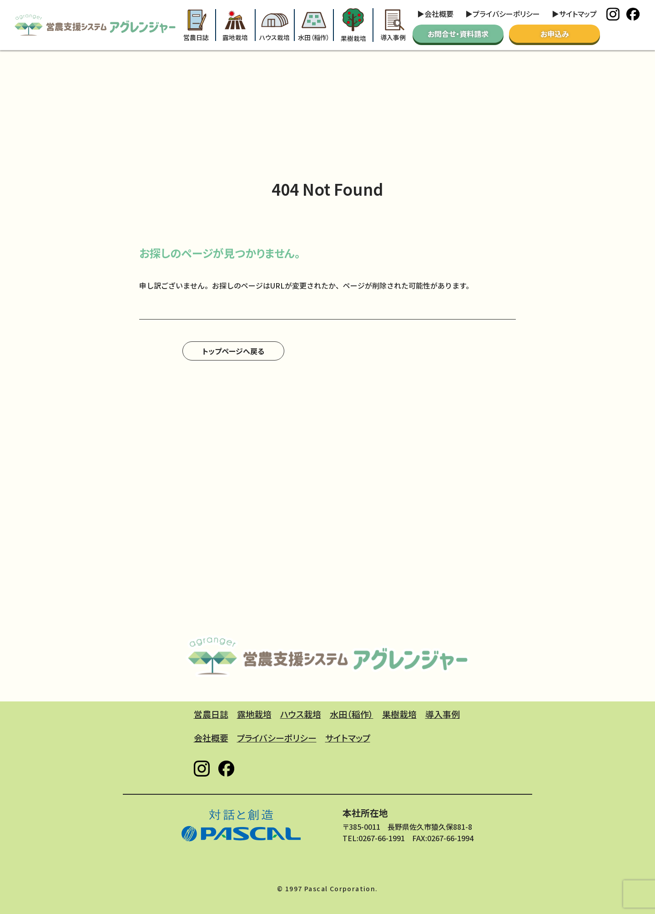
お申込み (554, 33)
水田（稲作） (314, 25)
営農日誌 (196, 25)
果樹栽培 (353, 25)
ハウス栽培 (274, 25)
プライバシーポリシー (506, 13)
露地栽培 (235, 25)
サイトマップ (578, 13)
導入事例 (393, 25)
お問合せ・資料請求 (458, 33)
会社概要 (438, 13)
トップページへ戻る (233, 350)
